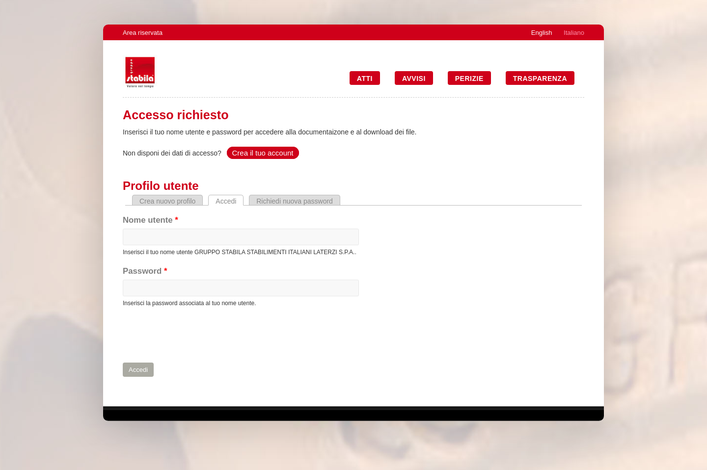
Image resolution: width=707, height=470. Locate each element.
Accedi (230, 201)
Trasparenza (540, 78)
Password (145, 271)
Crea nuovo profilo (167, 201)
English (541, 32)
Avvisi (414, 78)
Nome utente (150, 220)
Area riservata (143, 32)
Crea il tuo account (262, 153)
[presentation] (197, 335)
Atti (365, 78)
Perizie (469, 78)
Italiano (574, 32)
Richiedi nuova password (294, 201)
